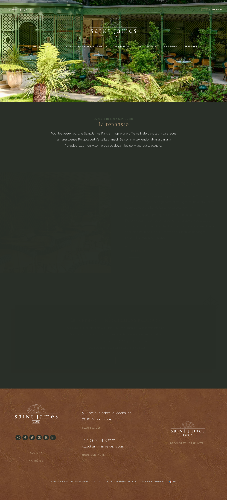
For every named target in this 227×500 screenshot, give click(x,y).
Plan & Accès (91, 428)
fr (174, 482)
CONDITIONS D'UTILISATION (69, 481)
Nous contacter (94, 455)
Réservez (191, 46)
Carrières (36, 460)
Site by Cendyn (152, 481)
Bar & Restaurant (91, 46)
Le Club (31, 46)
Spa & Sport (122, 46)
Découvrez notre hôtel (187, 443)
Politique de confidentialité (115, 481)
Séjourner (146, 46)
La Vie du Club (57, 46)
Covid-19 (36, 453)
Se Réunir (171, 46)
